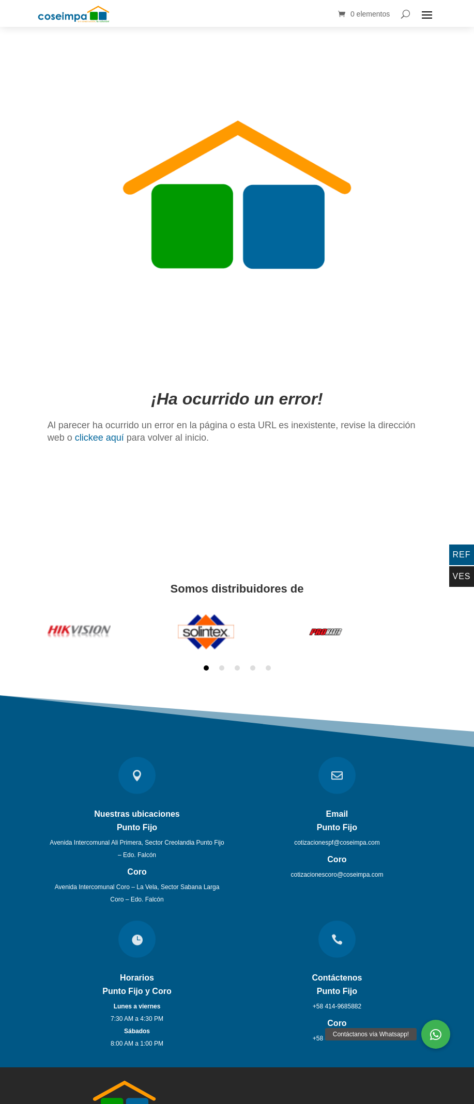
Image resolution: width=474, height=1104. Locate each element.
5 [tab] (268, 663)
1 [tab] (206, 663)
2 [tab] (221, 663)
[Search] (405, 14)
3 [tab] (237, 663)
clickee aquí (99, 433)
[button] (435, 1034)
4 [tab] (252, 663)
